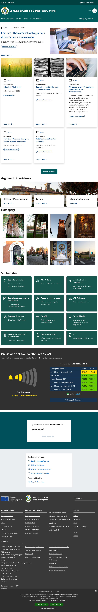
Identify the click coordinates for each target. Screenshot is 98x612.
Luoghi (76, 532)
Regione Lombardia (7, 2)
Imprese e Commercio (32, 526)
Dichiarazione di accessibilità (58, 567)
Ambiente (52, 523)
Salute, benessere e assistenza (59, 526)
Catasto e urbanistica (32, 529)
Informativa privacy (55, 554)
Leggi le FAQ (29, 554)
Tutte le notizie (49, 171)
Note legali (52, 563)
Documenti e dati (6, 536)
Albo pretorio (53, 550)
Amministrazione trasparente (59, 547)
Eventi (76, 536)
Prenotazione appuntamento (34, 547)
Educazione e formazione (57, 512)
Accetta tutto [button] (41, 604)
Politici (3, 529)
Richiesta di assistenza (32, 557)
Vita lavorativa (30, 523)
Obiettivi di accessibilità (57, 570)
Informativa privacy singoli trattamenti (58, 558)
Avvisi (7, 28)
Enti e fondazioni (6, 526)
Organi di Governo (7, 516)
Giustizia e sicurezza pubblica (58, 516)
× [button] (96, 591)
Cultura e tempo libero (32, 519)
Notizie (73, 80)
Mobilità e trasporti (31, 533)
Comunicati (77, 519)
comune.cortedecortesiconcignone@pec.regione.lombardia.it (12, 555)
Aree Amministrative (8, 519)
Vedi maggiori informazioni (73, 400)
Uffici (3, 523)
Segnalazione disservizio (33, 550)
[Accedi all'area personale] (87, 2)
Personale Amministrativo (9, 533)
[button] (49, 609)
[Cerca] (94, 10)
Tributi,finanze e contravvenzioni (60, 519)
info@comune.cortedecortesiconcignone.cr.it (16, 563)
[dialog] (49, 600)
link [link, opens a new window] (68, 600)
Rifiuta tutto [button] (56, 604)
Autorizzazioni (54, 530)
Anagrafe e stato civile (32, 516)
